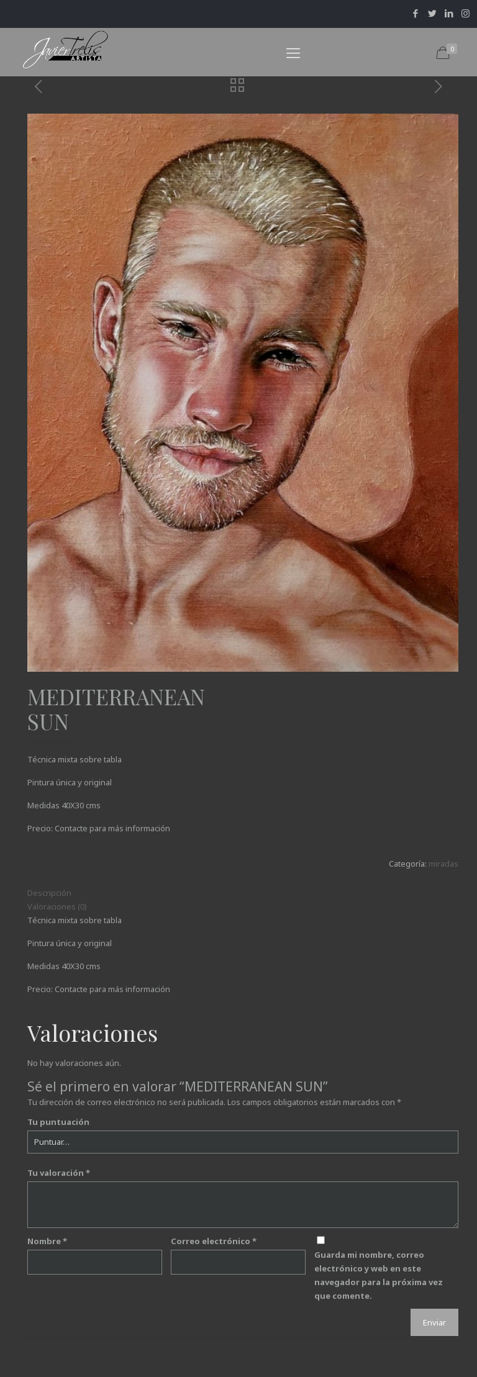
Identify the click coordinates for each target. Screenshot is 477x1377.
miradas (443, 863)
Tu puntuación (58, 1121)
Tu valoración (58, 1172)
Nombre (47, 1241)
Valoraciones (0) (57, 906)
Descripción (49, 892)
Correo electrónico (214, 1241)
